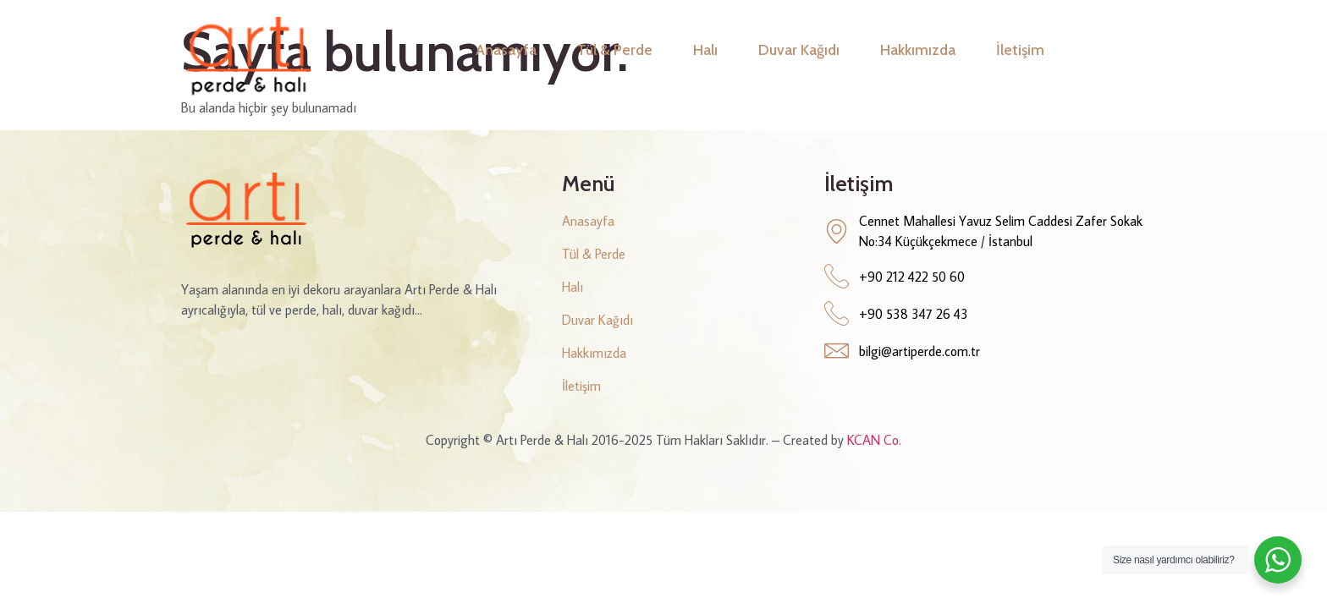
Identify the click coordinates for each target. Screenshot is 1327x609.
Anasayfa (506, 49)
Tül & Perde (614, 49)
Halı (705, 49)
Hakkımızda (917, 49)
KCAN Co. (874, 439)
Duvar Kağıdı (799, 49)
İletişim (1020, 49)
